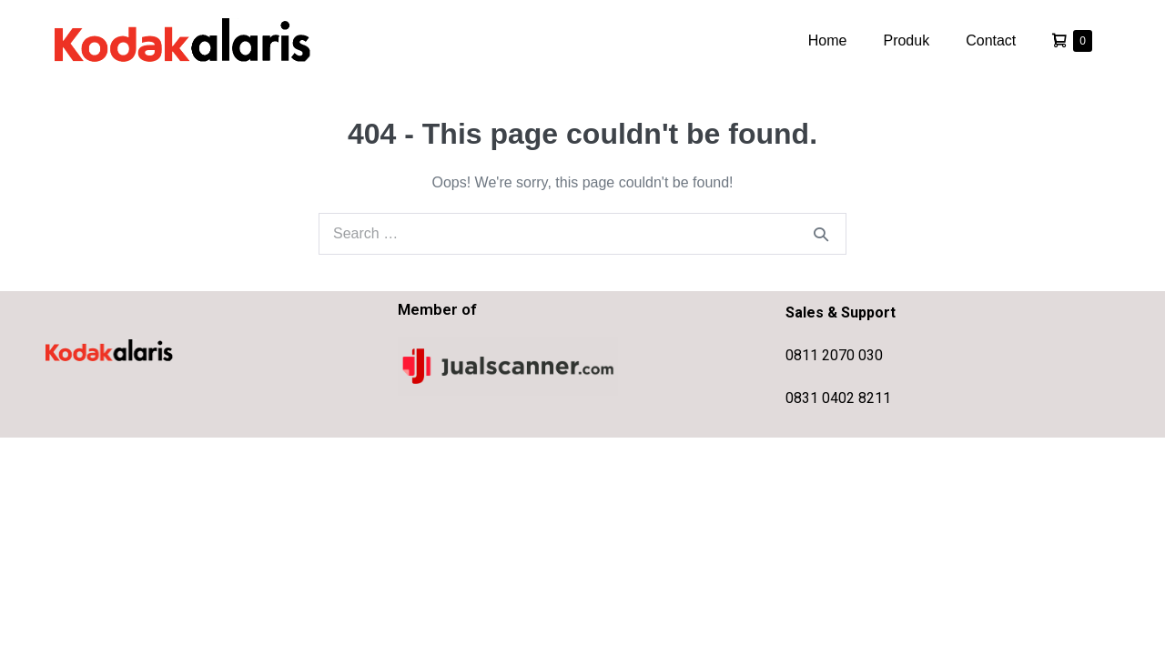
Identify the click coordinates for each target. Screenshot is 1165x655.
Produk (906, 40)
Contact (991, 40)
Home (827, 40)
